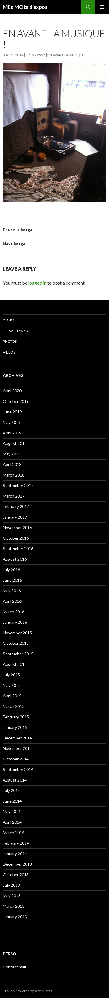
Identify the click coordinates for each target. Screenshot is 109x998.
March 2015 (13, 706)
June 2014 (12, 800)
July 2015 (11, 674)
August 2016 (15, 559)
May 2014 (12, 811)
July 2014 (11, 790)
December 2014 (17, 737)
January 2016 (15, 622)
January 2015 (15, 727)
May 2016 (12, 590)
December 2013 (17, 864)
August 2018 (15, 443)
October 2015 (16, 643)
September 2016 (18, 548)
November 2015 (17, 632)
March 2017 (13, 495)
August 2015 (15, 664)
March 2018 (13, 474)
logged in (37, 282)
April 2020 (12, 390)
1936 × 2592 (35, 55)
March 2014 (13, 832)
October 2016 (16, 538)
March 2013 (13, 906)
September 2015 (18, 653)
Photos (10, 341)
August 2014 (15, 779)
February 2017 (16, 506)
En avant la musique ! (67, 55)
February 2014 (16, 843)
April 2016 (12, 601)
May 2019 (12, 422)
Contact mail (14, 966)
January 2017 (15, 516)
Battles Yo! (19, 330)
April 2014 (12, 821)
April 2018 (12, 464)
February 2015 (16, 716)
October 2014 (16, 758)
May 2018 (12, 453)
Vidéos (9, 352)
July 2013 (11, 885)
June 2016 (12, 580)
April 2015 (12, 695)
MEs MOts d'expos (25, 7)
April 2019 (12, 432)
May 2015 (12, 685)
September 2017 (18, 485)
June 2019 (12, 411)
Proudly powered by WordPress (27, 991)
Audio (8, 320)
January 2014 (15, 853)
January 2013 (15, 916)
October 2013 (16, 874)
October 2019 (16, 401)
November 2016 (17, 527)
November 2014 (17, 748)
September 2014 (18, 769)
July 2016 (11, 569)
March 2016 (13, 611)
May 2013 (12, 895)
